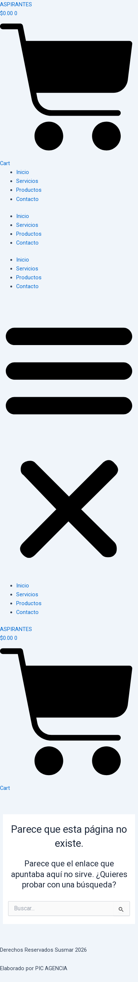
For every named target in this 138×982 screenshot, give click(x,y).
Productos (29, 190)
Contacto (27, 199)
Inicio (22, 172)
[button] (69, 440)
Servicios (27, 181)
